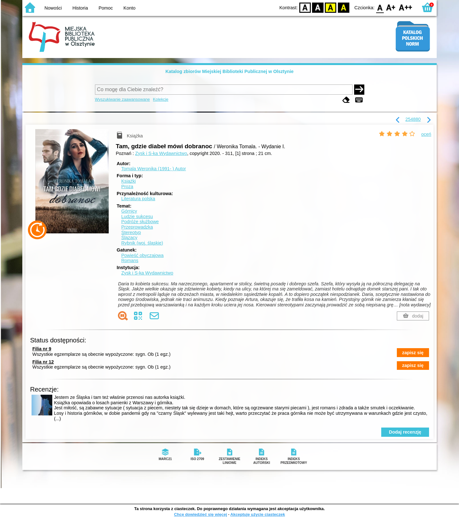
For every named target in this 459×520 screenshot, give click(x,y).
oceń (426, 134)
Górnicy (129, 211)
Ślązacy (129, 237)
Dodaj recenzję (405, 432)
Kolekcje (160, 99)
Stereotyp (131, 232)
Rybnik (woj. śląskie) (142, 242)
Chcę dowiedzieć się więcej (200, 514)
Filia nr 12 (43, 361)
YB (330, 7)
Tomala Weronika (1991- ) (153, 168)
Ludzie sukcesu (137, 216)
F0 (380, 7)
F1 (391, 7)
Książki (128, 181)
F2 (406, 7)
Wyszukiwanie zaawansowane (122, 99)
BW (318, 7)
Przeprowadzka (137, 227)
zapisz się (413, 352)
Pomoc (105, 8)
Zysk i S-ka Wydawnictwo (161, 153)
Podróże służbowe (140, 221)
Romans (129, 260)
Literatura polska (138, 198)
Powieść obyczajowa (142, 255)
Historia (80, 8)
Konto (129, 8)
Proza (127, 186)
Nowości (53, 8)
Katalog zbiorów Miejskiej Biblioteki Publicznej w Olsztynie (229, 71)
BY (343, 7)
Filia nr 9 (42, 348)
